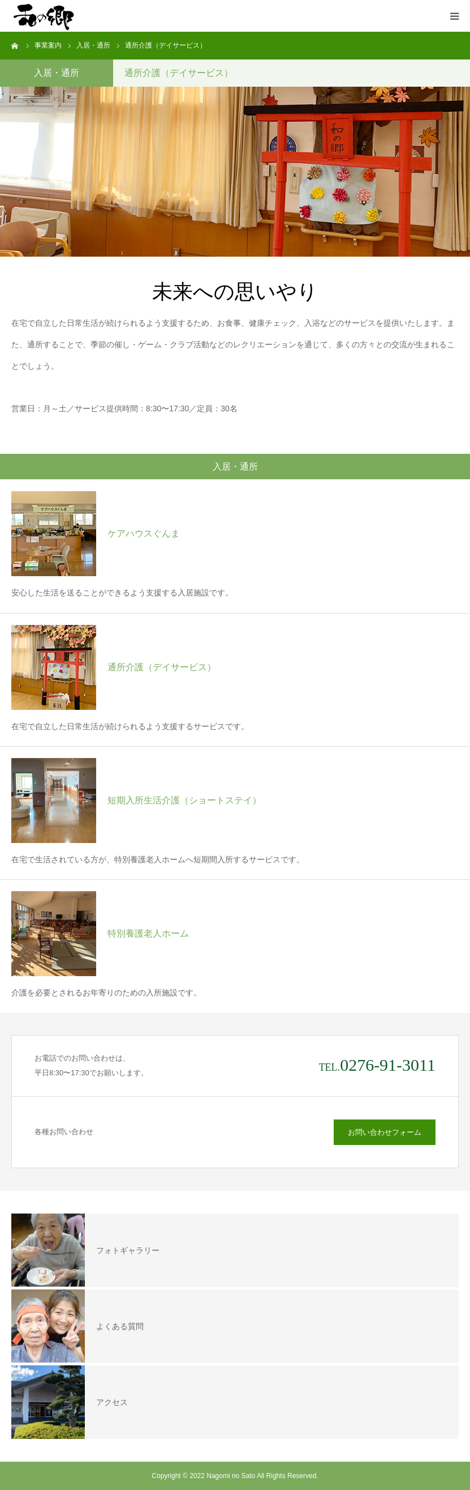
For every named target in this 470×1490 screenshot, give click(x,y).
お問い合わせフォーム (384, 1132)
